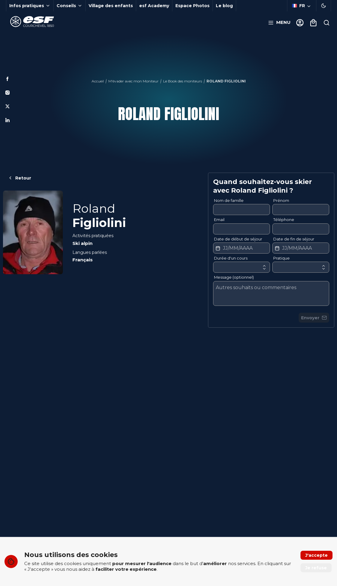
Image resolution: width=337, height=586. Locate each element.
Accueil (98, 81)
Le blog (224, 5)
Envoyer (314, 317)
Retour (19, 178)
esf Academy (154, 5)
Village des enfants (111, 5)
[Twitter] (7, 106)
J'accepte (316, 555)
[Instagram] (7, 92)
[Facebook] (7, 78)
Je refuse (316, 567)
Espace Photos (192, 5)
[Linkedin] (7, 120)
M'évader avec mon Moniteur (133, 81)
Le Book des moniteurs (182, 81)
